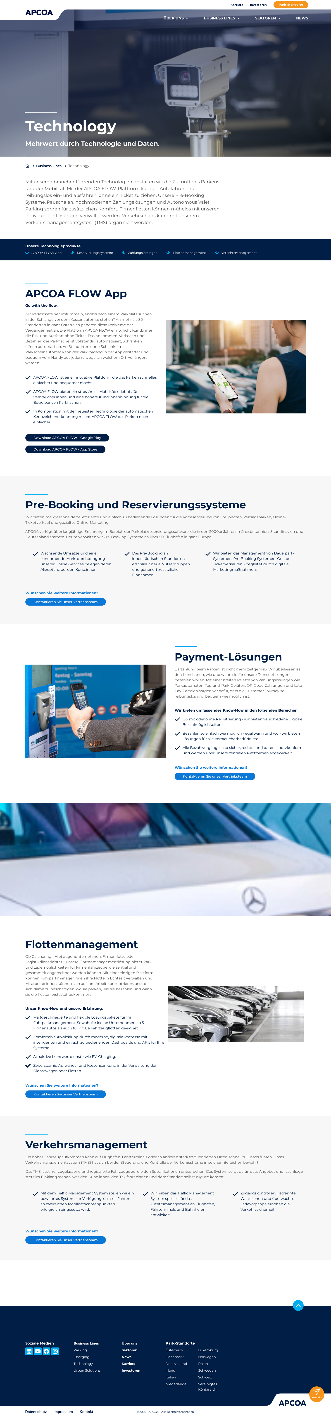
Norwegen (207, 1357)
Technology (84, 1363)
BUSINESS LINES (221, 18)
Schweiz (205, 1377)
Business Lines (50, 166)
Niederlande (177, 1384)
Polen (203, 1363)
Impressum (63, 1412)
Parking (81, 1350)
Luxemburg (209, 1350)
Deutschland (177, 1363)
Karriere (237, 5)
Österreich (175, 1350)
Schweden (208, 1370)
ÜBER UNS (176, 18)
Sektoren (130, 1350)
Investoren (258, 5)
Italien (171, 1377)
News (127, 1357)
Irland (171, 1370)
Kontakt (86, 1412)
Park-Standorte (291, 4)
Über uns (130, 1343)
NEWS (302, 18)
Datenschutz (36, 1412)
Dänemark (175, 1357)
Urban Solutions (88, 1370)
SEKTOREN (267, 18)
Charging (82, 1357)
